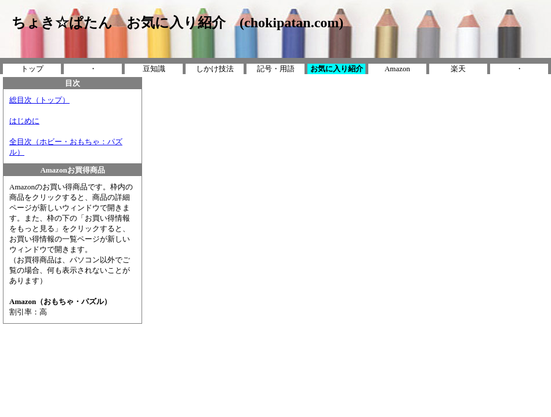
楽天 (458, 68)
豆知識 (154, 68)
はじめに (24, 120)
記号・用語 (276, 68)
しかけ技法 (215, 68)
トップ (32, 68)
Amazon (397, 68)
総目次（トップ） (39, 100)
